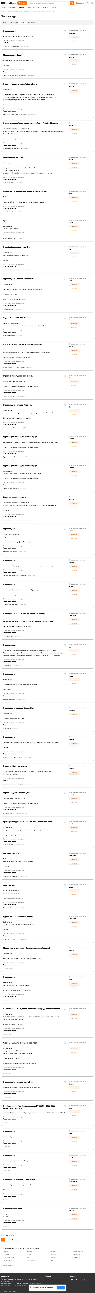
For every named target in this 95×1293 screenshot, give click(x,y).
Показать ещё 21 (8, 1265)
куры (5, 220)
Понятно (61, 1288)
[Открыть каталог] (22, 3)
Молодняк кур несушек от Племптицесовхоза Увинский (26, 948)
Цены (38, 7)
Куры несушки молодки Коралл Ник (18, 278)
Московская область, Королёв (11, 46)
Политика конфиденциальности (21, 1285)
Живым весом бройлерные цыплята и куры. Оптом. (25, 191)
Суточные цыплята (11, 853)
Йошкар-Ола (76, 1257)
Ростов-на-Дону (8, 1260)
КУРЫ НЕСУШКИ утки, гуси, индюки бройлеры (22, 344)
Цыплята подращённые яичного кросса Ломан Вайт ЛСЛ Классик (30, 123)
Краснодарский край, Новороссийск (12, 148)
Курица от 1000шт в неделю (15, 766)
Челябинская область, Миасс (10, 604)
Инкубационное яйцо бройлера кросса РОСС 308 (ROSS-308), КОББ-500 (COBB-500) (29, 1107)
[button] (72, 3)
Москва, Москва (7, 212)
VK (72, 1279)
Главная (3, 11)
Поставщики (12, 7)
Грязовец (52, 1251)
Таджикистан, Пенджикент (10, 551)
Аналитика (45, 7)
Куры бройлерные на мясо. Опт (16, 247)
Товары (3, 7)
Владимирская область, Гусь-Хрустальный (14, 367)
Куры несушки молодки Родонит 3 (17, 405)
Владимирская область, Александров (12, 784)
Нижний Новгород (78, 1251)
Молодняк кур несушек (13, 157)
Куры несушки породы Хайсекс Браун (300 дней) (24, 613)
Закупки (21, 7)
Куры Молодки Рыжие (12, 1208)
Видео (54, 7)
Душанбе (6, 1254)
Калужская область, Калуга (10, 238)
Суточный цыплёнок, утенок (15, 497)
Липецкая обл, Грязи (8, 636)
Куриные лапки (9, 645)
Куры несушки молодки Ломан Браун (19, 1179)
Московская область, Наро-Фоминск (12, 757)
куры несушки (9, 885)
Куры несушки (9, 528)
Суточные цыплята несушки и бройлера (20, 1043)
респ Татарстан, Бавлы (9, 335)
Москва (6, 1251)
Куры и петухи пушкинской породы (18, 376)
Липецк (29, 1254)
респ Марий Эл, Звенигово (10, 876)
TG (80, 1279)
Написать (74, 41)
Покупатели (30, 7)
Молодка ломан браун (12, 55)
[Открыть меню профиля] (92, 3)
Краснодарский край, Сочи (10, 428)
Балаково (52, 1257)
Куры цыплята (9, 31)
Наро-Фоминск (54, 1254)
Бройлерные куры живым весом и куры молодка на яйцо (27, 821)
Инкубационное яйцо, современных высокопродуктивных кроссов (31, 1008)
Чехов (51, 1260)
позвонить (74, 37)
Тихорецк (29, 1251)
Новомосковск (77, 1254)
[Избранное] (87, 3)
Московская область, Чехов (10, 939)
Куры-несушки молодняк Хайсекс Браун (20, 84)
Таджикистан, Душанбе (9, 699)
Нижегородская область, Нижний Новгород (14, 75)
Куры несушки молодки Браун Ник (17, 1082)
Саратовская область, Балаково (11, 457)
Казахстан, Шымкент (8, 309)
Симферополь (31, 1260)
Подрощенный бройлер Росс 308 (17, 317)
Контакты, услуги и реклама (53, 1279)
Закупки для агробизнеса (15, 11)
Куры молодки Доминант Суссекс (17, 792)
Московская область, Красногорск (12, 270)
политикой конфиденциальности (41, 1289)
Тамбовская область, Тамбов (10, 813)
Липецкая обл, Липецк (9, 183)
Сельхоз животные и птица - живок (34, 11)
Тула (28, 1257)
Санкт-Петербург (9, 1257)
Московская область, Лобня (10, 396)
